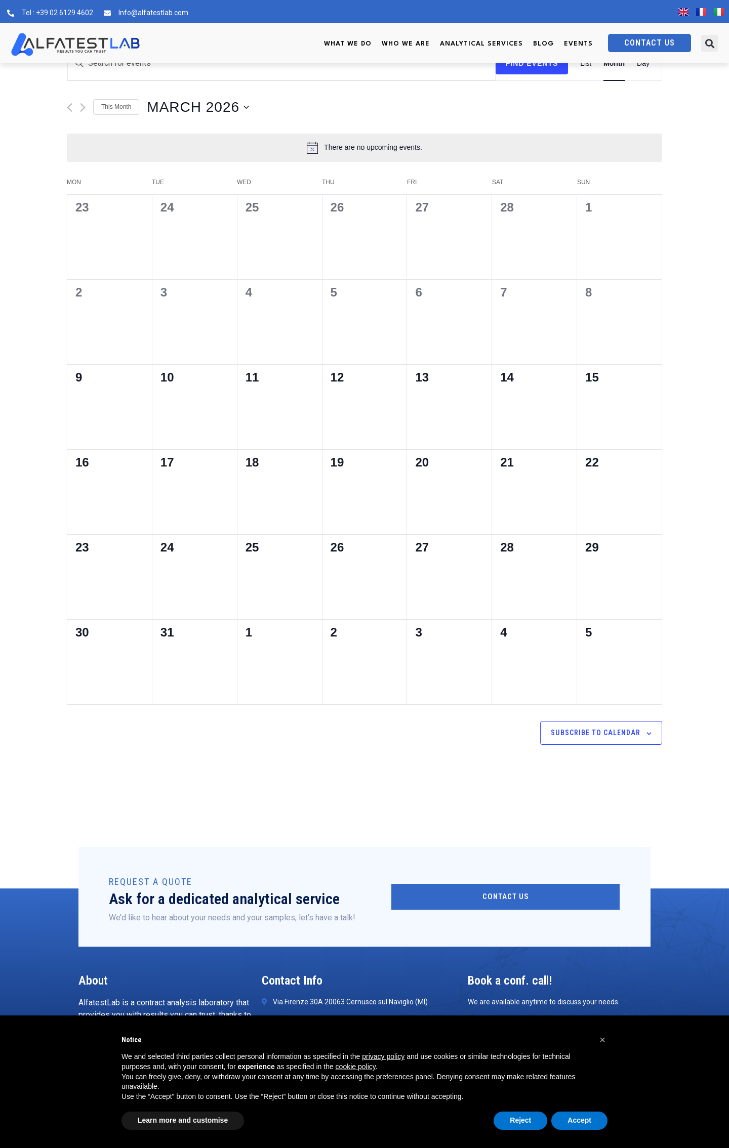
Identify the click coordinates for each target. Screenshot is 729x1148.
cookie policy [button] (356, 1066)
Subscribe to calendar (595, 732)
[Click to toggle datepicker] (198, 107)
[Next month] (83, 107)
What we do (348, 43)
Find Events (532, 63)
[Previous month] (69, 107)
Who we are (406, 43)
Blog (543, 43)
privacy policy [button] (383, 1056)
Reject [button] (520, 1120)
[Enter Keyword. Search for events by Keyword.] (281, 63)
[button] (709, 43)
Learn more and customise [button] (183, 1120)
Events (578, 43)
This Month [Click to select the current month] (116, 106)
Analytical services (481, 43)
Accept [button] (579, 1120)
